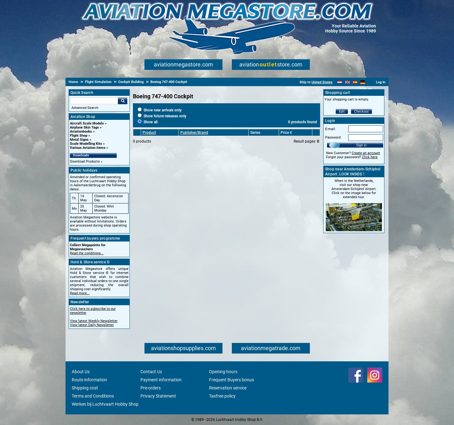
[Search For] (94, 100)
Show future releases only (162, 116)
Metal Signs (79, 140)
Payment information (161, 379)
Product (149, 132)
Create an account (366, 153)
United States (322, 82)
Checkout (361, 112)
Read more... (80, 293)
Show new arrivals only (160, 110)
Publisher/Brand (194, 132)
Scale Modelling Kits (86, 144)
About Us (81, 371)
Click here (370, 157)
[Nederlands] (339, 82)
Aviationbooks (81, 131)
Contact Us (151, 371)
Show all (148, 122)
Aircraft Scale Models (87, 123)
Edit (342, 112)
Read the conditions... (87, 253)
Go (122, 100)
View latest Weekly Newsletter (94, 321)
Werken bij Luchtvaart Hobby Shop (105, 404)
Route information (89, 379)
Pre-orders (150, 387)
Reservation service (228, 387)
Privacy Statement (158, 395)
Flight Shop (78, 136)
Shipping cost (85, 387)
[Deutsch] (362, 82)
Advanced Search (84, 108)
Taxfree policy (222, 395)
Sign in (361, 145)
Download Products (85, 161)
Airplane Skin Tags (84, 127)
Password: (333, 137)
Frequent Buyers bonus (231, 379)
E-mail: (330, 129)
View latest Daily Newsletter (92, 325)
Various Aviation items (87, 148)
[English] (347, 82)
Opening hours (223, 371)
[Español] (355, 82)
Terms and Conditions (93, 395)
